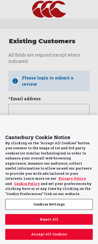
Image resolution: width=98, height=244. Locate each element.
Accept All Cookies (49, 234)
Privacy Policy (72, 178)
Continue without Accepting (74, 122)
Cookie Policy (27, 183)
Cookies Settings (49, 204)
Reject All (49, 219)
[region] (49, 179)
